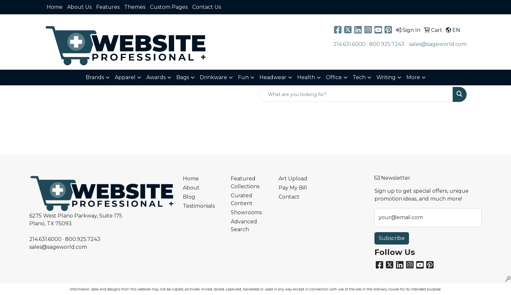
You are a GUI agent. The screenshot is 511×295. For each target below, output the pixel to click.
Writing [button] (386, 77)
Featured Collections (245, 183)
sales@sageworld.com (438, 44)
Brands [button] (95, 77)
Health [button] (306, 77)
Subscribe (392, 238)
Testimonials (199, 206)
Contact (289, 197)
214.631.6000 (349, 44)
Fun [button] (243, 77)
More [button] (413, 77)
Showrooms (246, 212)
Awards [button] (156, 77)
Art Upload (293, 179)
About (191, 188)
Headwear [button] (272, 77)
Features (108, 7)
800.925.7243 (386, 44)
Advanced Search (244, 225)
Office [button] (334, 77)
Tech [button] (359, 77)
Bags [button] (182, 77)
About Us (79, 7)
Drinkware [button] (213, 77)
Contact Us (206, 7)
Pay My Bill (293, 188)
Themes (134, 7)
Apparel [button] (125, 77)
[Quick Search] (356, 94)
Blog (189, 197)
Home (55, 7)
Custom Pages (169, 7)
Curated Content (242, 199)
